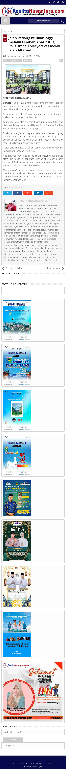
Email (27, 60)
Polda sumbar (15, 187)
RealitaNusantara (20, 763)
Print (17, 60)
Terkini (13, 740)
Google (38, 766)
